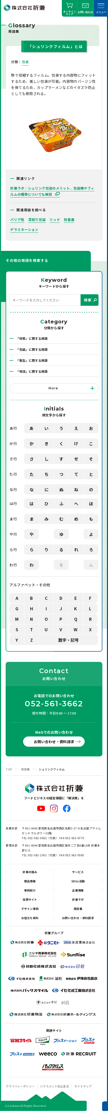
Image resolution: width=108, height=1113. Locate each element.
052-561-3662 (54, 704)
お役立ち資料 (30, 918)
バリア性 (17, 219)
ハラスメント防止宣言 (54, 1086)
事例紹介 (30, 890)
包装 (25, 61)
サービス (78, 872)
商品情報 (30, 881)
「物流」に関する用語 (31, 371)
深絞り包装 (37, 219)
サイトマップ (83, 1086)
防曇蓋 (69, 219)
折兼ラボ (78, 899)
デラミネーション (24, 229)
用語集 (25, 769)
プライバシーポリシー (20, 1086)
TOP (9, 769)
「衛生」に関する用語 (31, 360)
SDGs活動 (78, 881)
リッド (55, 219)
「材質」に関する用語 (31, 338)
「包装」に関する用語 (31, 349)
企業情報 (78, 890)
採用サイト (30, 899)
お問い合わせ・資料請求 (54, 741)
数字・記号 (68, 640)
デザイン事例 (30, 909)
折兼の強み (30, 872)
